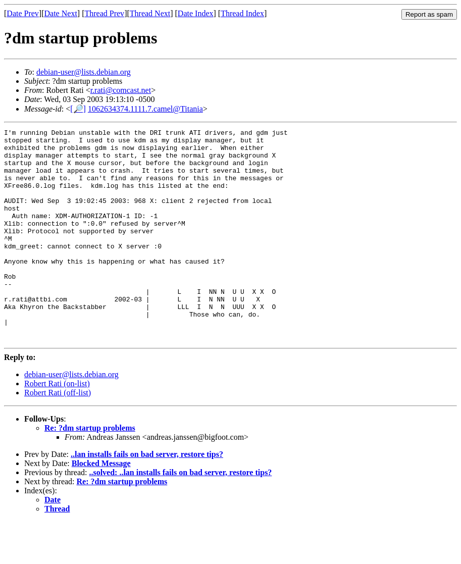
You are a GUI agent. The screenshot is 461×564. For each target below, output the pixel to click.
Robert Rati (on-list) (57, 426)
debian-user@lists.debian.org (83, 72)
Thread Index (242, 13)
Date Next (60, 13)
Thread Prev (104, 13)
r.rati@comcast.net (120, 90)
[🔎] (78, 109)
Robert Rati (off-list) (57, 435)
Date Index (196, 13)
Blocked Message (101, 505)
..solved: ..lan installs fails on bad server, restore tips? (180, 514)
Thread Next (150, 13)
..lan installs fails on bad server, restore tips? (147, 496)
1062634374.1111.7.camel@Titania (145, 109)
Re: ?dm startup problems (89, 470)
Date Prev (23, 13)
